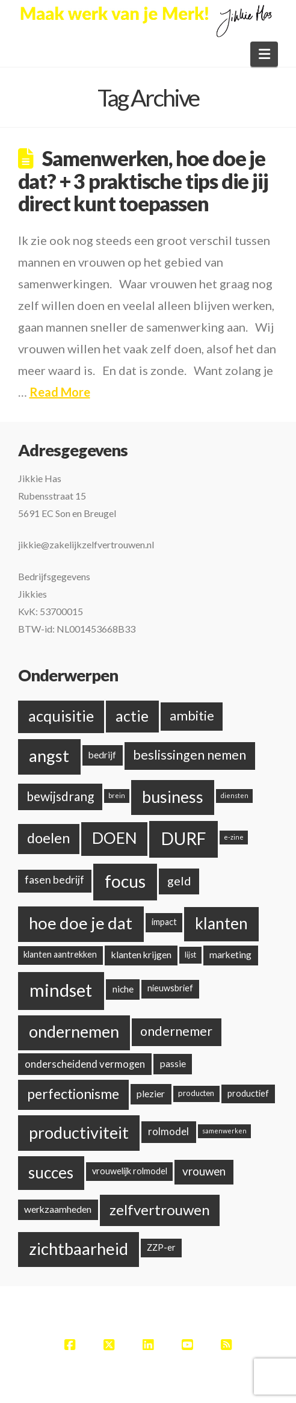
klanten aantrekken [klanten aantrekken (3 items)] (60, 954)
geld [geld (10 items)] (179, 880)
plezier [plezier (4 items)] (151, 1093)
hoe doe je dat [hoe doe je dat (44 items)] (80, 923)
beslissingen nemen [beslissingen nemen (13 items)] (189, 755)
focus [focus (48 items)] (125, 881)
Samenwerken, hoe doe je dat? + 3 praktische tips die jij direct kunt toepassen (143, 180)
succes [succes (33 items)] (50, 1172)
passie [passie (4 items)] (173, 1063)
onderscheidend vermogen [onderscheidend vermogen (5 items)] (85, 1064)
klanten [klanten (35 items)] (221, 923)
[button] (264, 54)
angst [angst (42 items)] (49, 756)
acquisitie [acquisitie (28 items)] (61, 716)
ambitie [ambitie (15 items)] (192, 715)
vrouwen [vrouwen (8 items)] (204, 1171)
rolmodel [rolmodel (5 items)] (168, 1131)
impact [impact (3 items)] (164, 922)
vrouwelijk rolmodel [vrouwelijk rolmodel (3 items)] (129, 1171)
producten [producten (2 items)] (196, 1093)
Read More (59, 392)
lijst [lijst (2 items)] (190, 954)
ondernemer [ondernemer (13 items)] (176, 1031)
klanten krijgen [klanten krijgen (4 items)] (141, 954)
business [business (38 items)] (172, 797)
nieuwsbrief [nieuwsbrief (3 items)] (170, 988)
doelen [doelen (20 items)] (48, 837)
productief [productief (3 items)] (248, 1093)
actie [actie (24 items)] (132, 716)
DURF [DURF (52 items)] (183, 838)
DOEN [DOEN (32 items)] (114, 837)
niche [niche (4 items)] (123, 988)
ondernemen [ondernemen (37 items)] (74, 1031)
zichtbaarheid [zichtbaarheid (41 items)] (78, 1249)
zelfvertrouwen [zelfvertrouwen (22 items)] (159, 1209)
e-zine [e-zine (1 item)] (234, 837)
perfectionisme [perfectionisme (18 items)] (73, 1093)
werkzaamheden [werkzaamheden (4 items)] (57, 1209)
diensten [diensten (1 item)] (234, 795)
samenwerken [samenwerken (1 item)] (224, 1131)
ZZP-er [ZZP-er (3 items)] (161, 1247)
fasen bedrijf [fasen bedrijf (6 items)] (54, 879)
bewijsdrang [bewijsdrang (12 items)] (60, 796)
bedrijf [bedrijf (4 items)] (102, 754)
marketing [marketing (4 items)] (230, 954)
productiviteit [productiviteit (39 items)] (79, 1132)
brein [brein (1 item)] (116, 795)
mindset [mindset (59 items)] (60, 989)
